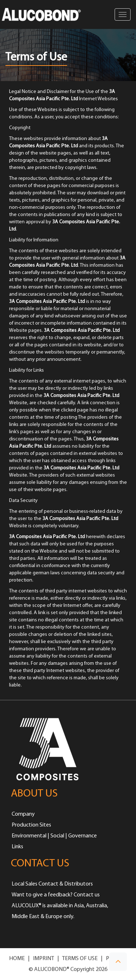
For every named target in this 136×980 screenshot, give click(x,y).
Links (17, 847)
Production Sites (31, 825)
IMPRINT (43, 959)
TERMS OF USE (80, 959)
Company (23, 814)
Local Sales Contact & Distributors (52, 884)
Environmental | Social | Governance (54, 836)
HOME (17, 959)
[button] (118, 961)
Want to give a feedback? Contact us (56, 895)
